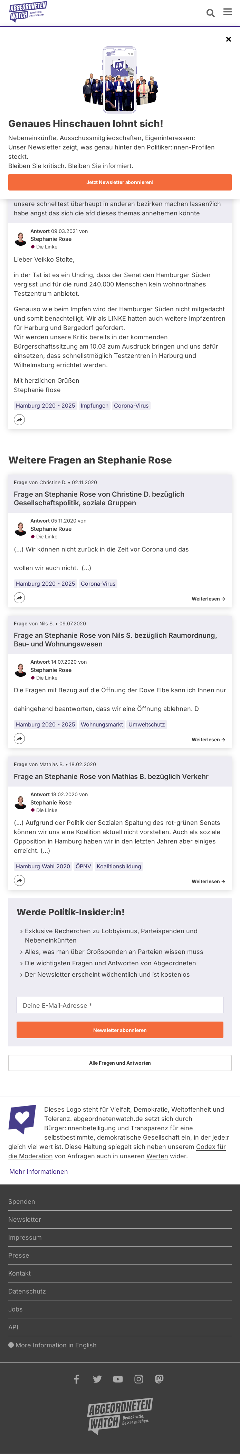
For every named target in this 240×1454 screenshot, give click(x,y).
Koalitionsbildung (119, 866)
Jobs (15, 1309)
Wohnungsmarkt (102, 724)
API (13, 1327)
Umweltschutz (146, 724)
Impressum (25, 1237)
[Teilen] (19, 419)
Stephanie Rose (50, 238)
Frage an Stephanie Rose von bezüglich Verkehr (111, 776)
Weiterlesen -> (208, 599)
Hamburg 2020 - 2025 (45, 405)
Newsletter (24, 1219)
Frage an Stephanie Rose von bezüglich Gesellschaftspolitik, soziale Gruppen (99, 498)
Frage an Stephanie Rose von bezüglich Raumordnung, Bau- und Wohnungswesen (115, 639)
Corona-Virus (131, 405)
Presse (18, 1255)
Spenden (21, 1201)
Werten (157, 1156)
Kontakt (19, 1273)
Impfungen (94, 405)
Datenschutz (27, 1291)
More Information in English (52, 1345)
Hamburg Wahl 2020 (43, 866)
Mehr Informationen (38, 1171)
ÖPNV (83, 866)
